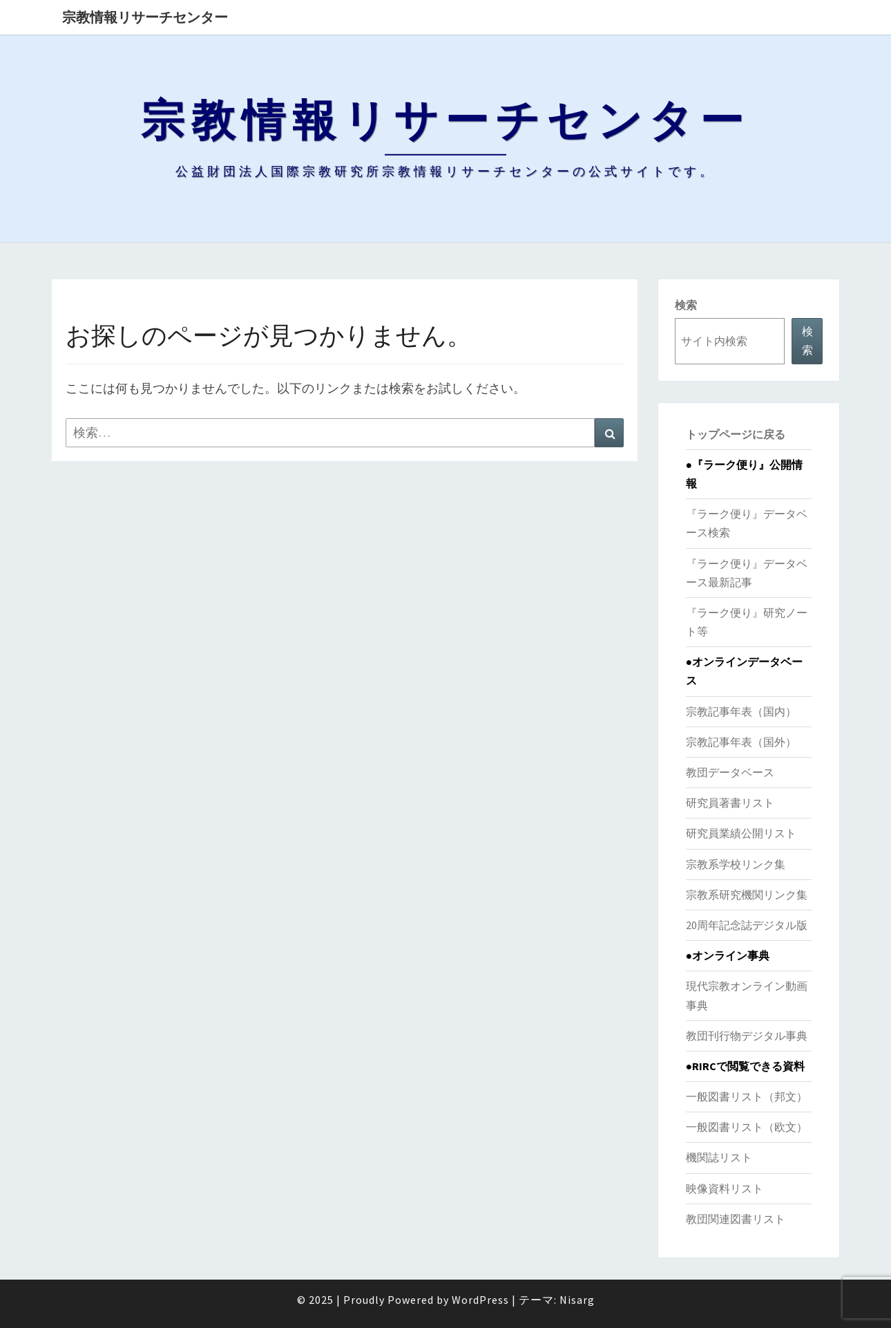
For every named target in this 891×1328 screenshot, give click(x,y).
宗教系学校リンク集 (735, 864)
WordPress (480, 1300)
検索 (686, 305)
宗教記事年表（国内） (741, 711)
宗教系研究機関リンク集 (746, 894)
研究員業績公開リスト (741, 833)
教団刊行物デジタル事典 (746, 1035)
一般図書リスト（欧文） (746, 1127)
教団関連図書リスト (735, 1219)
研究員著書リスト (730, 803)
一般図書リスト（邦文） (746, 1096)
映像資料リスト (724, 1188)
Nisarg (577, 1300)
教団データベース (730, 772)
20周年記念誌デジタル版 (746, 925)
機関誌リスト (719, 1157)
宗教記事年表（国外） (741, 742)
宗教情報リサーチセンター (145, 17)
